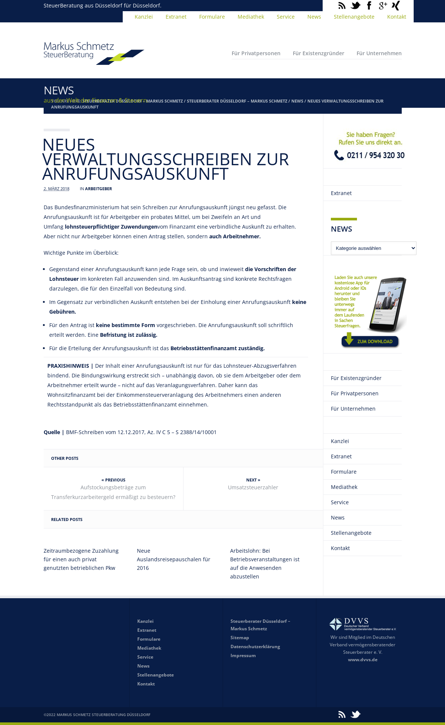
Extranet (176, 16)
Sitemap (240, 637)
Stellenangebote (354, 16)
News (314, 16)
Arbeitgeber (98, 188)
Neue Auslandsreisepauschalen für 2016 (173, 559)
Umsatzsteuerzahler (253, 487)
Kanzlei (144, 16)
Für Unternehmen (379, 53)
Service (286, 16)
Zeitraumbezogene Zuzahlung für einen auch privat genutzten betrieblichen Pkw (81, 559)
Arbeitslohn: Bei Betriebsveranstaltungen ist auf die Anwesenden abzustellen (265, 563)
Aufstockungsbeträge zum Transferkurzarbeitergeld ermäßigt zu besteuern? (113, 492)
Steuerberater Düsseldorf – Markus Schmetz (237, 101)
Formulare (212, 16)
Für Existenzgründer (318, 53)
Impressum (243, 655)
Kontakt (396, 16)
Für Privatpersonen (256, 53)
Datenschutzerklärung (255, 646)
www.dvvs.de (362, 659)
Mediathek (251, 16)
